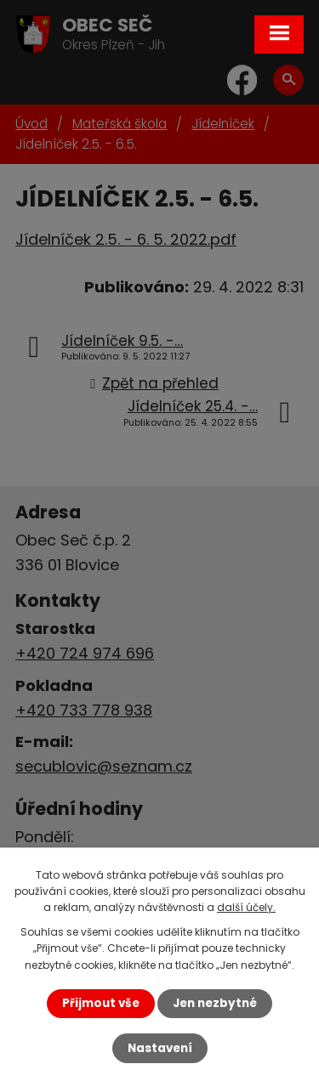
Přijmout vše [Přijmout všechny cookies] (101, 1003)
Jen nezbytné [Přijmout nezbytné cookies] (215, 1003)
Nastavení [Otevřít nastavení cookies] (160, 1048)
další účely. (246, 907)
